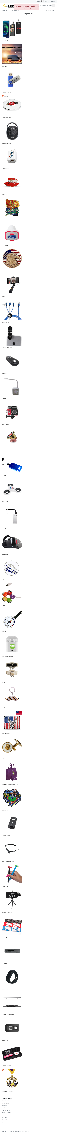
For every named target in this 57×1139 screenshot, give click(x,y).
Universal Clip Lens (7, 347)
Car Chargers (5, 245)
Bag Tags (4, 631)
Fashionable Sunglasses (8, 861)
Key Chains (5, 707)
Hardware (4, 963)
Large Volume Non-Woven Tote (10, 784)
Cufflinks (4, 759)
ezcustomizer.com (13, 1129)
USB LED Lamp (6, 399)
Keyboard (4, 938)
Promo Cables (5, 322)
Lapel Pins (4, 194)
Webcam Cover (6, 1040)
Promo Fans (5, 529)
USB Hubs (4, 605)
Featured (15, 10)
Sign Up (53, 1)
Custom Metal (5, 220)
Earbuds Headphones (7, 656)
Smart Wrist (5, 989)
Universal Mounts (6, 450)
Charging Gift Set (6, 1065)
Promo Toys (5, 501)
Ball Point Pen (5, 886)
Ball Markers (5, 580)
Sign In (47, 1)
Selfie (3, 296)
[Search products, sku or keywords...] (42, 5)
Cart (39, 1)
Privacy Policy (52, 1133)
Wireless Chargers (6, 117)
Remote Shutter (6, 835)
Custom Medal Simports (8, 1091)
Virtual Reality (5, 554)
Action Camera (5, 424)
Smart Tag (4, 373)
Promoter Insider (50, 10)
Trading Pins (5, 810)
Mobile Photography (7, 912)
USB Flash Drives (6, 92)
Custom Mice (5, 475)
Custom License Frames (8, 1014)
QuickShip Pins (6, 733)
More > (3, 1122)
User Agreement (32, 1133)
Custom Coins (5, 271)
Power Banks (5, 41)
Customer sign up (6, 1100)
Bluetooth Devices (6, 143)
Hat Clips (4, 682)
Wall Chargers (5, 168)
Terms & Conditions (42, 1133)
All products (6, 10)
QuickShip (4, 66)
